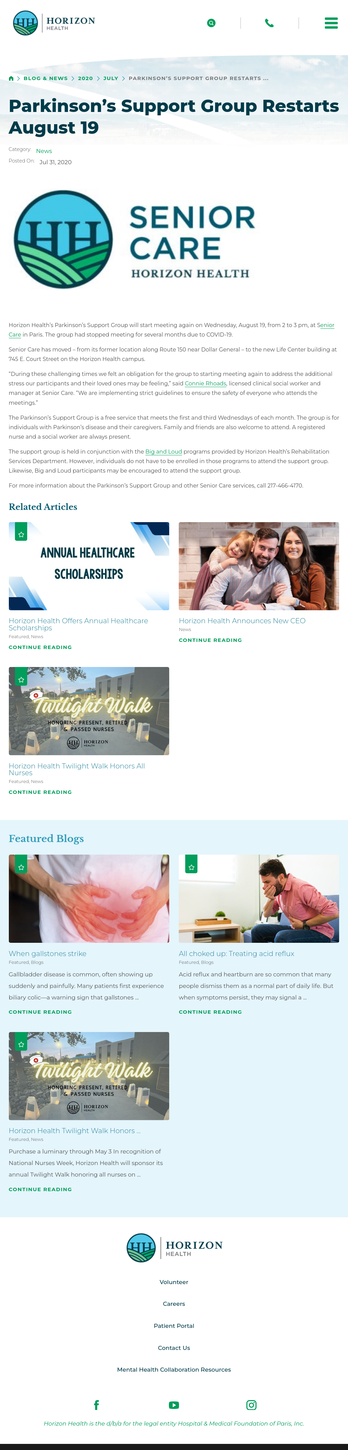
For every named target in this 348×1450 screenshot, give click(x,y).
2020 (85, 78)
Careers (174, 1303)
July (110, 78)
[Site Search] (211, 23)
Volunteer (174, 1282)
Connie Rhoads (205, 383)
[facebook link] (96, 1405)
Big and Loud (163, 451)
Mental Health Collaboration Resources (174, 1369)
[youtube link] (174, 1405)
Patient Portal (174, 1325)
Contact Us (174, 1347)
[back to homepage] (11, 78)
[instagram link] (251, 1405)
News (44, 151)
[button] (331, 23)
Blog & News (46, 78)
